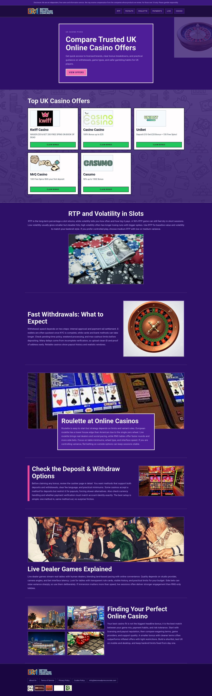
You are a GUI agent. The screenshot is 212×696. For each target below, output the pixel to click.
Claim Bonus (53, 145)
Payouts (129, 11)
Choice (179, 11)
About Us (32, 680)
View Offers (76, 72)
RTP (118, 11)
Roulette (142, 11)
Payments (157, 11)
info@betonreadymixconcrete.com (102, 680)
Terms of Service (47, 680)
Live (169, 11)
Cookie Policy (79, 680)
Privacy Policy (64, 680)
